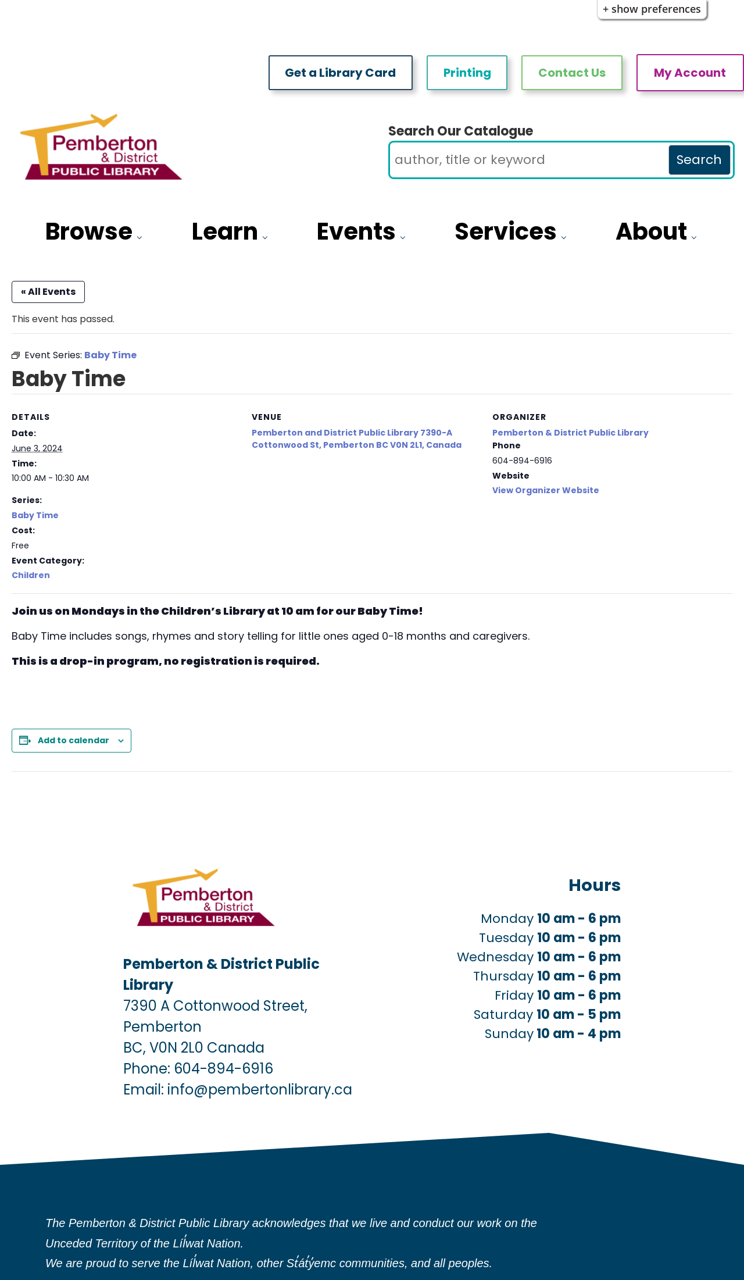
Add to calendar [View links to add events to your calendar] (73, 740)
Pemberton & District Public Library (570, 432)
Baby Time (35, 515)
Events (356, 231)
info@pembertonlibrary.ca (259, 1089)
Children (31, 575)
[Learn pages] (267, 236)
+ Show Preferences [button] (652, 9)
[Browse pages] (142, 236)
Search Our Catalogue (460, 131)
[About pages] (696, 236)
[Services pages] (566, 236)
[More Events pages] (405, 236)
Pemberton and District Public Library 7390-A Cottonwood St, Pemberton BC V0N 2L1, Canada (357, 439)
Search (699, 160)
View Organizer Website (545, 490)
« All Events (48, 291)
